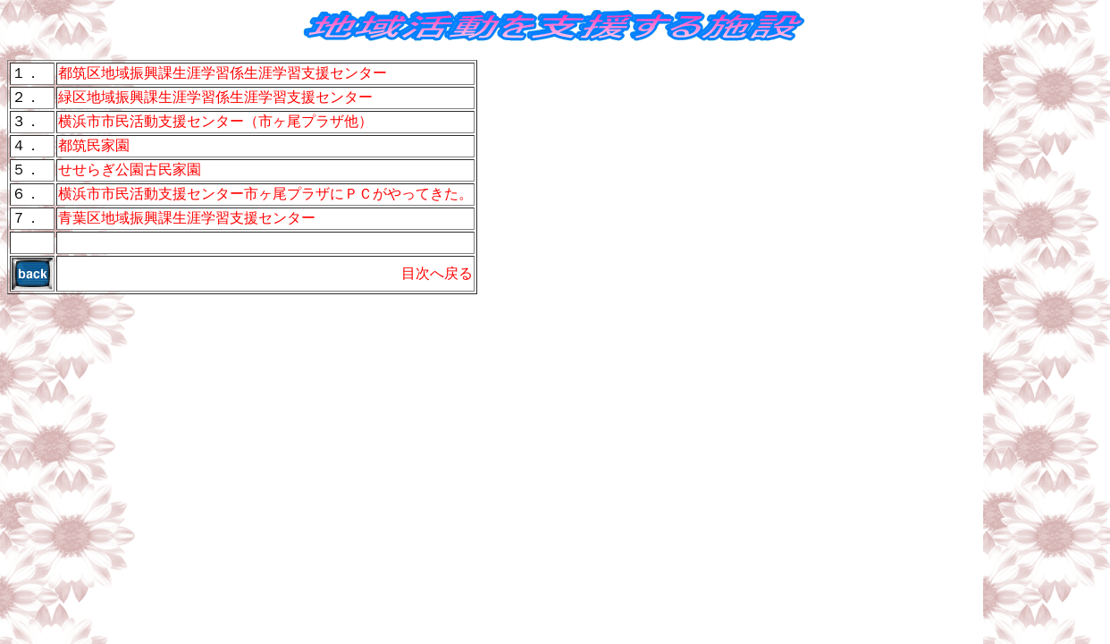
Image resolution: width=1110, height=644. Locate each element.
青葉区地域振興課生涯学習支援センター (186, 217)
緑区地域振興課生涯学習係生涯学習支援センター (215, 97)
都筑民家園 (94, 145)
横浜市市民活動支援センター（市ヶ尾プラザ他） (215, 121)
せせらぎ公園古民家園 (129, 169)
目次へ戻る (437, 273)
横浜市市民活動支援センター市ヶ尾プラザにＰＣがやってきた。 (265, 193)
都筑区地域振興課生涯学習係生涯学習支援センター (222, 72)
